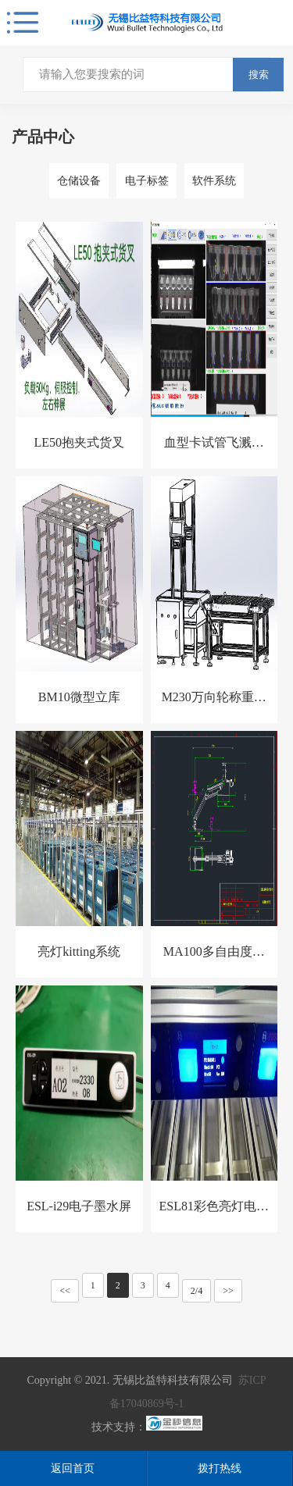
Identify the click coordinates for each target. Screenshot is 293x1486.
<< (64, 1290)
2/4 (196, 1290)
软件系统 (214, 181)
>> (228, 1290)
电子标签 (147, 181)
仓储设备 (79, 181)
